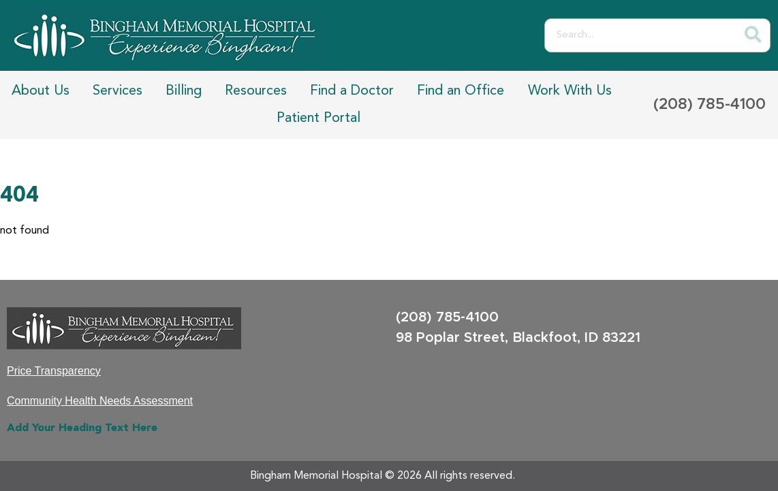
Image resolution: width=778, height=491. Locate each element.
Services (117, 91)
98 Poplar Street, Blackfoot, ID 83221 (518, 338)
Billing (184, 91)
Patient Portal (318, 118)
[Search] (753, 35)
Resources (256, 91)
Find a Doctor (352, 91)
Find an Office (460, 91)
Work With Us (570, 91)
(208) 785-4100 (709, 104)
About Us (40, 91)
